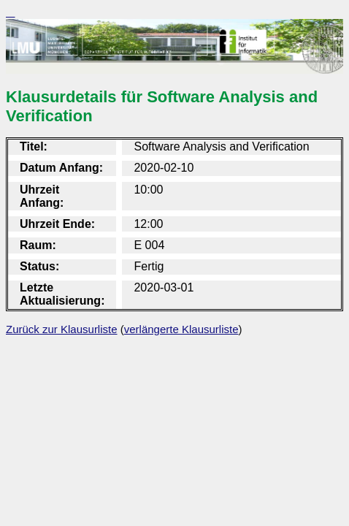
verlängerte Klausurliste (181, 329)
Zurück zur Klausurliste (62, 329)
